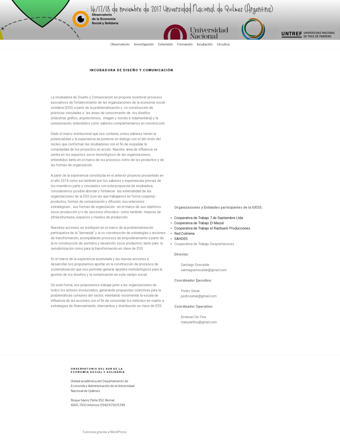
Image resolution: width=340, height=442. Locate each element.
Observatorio (120, 44)
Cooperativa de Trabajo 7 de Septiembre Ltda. (209, 218)
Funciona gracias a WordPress (105, 432)
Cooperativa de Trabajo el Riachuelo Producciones (212, 228)
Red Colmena (184, 233)
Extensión (165, 44)
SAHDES (181, 239)
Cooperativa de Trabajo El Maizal (199, 223)
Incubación (204, 44)
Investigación (144, 44)
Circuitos (223, 44)
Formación (185, 44)
